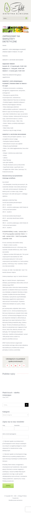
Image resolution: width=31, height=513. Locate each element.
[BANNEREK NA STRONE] (15, 29)
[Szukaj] (27, 405)
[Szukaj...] (13, 405)
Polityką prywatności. (8, 481)
